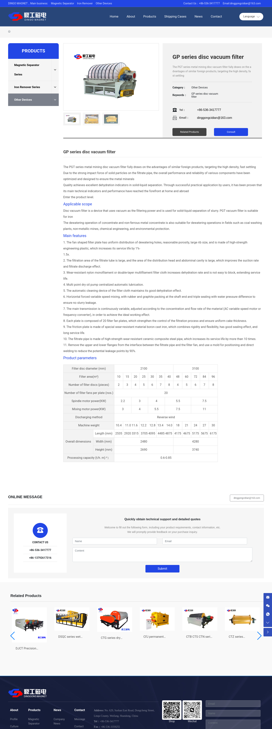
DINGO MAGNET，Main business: (28, 3)
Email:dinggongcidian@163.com (242, 3)
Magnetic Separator (62, 3)
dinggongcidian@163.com (214, 117)
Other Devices (104, 3)
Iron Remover (85, 3)
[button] (12, 636)
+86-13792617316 (40, 557)
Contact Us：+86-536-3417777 (201, 3)
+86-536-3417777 (209, 109)
